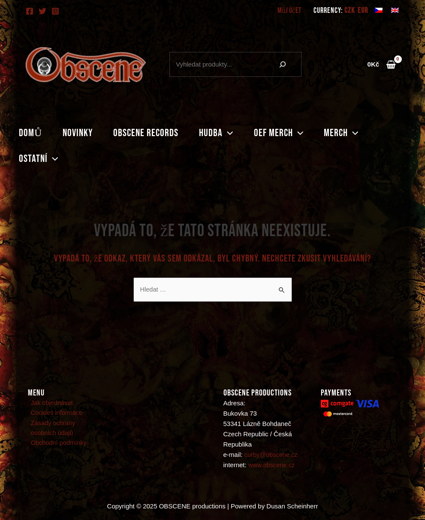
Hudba (216, 133)
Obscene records (145, 133)
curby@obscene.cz (271, 455)
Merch (341, 133)
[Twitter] (42, 11)
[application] (228, 133)
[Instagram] (55, 11)
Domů (30, 133)
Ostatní (38, 159)
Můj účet (289, 10)
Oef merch (278, 133)
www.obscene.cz (272, 465)
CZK (349, 11)
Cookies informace (54, 413)
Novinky (78, 133)
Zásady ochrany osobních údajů (65, 429)
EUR (363, 11)
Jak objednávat (49, 403)
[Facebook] (29, 11)
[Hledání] (282, 64)
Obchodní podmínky (56, 444)
